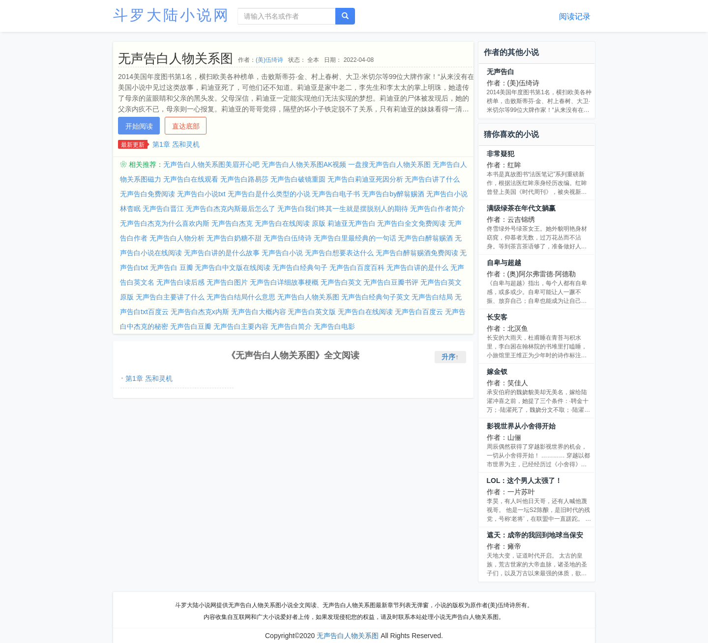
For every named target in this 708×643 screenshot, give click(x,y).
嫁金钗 (497, 371)
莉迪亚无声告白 (351, 223)
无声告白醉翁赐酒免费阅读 (417, 253)
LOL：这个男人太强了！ (524, 480)
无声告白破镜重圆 (297, 179)
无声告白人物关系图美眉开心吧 (211, 164)
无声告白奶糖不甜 (234, 238)
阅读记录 (574, 16)
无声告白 (500, 72)
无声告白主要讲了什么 (170, 297)
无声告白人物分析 (177, 238)
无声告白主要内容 (240, 326)
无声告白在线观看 (190, 179)
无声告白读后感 (180, 282)
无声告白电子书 (336, 194)
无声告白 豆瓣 (171, 267)
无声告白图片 (227, 282)
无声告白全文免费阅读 (411, 223)
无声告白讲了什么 (432, 179)
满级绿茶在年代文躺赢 (521, 208)
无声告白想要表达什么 (339, 253)
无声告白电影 (334, 326)
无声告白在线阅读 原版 (290, 223)
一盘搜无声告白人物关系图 (389, 164)
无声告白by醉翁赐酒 (393, 194)
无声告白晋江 (163, 209)
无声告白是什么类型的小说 (269, 194)
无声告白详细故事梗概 (284, 282)
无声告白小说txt (201, 194)
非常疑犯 (500, 154)
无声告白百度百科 (356, 267)
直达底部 (186, 126)
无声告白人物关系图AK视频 (304, 164)
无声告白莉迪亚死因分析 (365, 179)
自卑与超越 (504, 263)
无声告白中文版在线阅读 (232, 267)
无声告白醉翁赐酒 (425, 238)
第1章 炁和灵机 (176, 144)
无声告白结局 (432, 297)
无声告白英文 (341, 282)
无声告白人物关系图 (308, 297)
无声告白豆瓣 (190, 326)
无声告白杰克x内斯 (200, 312)
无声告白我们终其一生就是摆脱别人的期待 (342, 209)
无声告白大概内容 (258, 312)
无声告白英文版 (312, 312)
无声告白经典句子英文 (375, 297)
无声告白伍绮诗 (288, 238)
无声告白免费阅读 (147, 194)
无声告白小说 (282, 253)
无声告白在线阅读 (365, 312)
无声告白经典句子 (299, 267)
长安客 (497, 317)
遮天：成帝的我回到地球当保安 (535, 535)
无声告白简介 (291, 326)
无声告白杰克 (232, 223)
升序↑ (450, 357)
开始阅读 (139, 126)
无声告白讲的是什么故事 (222, 253)
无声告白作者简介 (437, 209)
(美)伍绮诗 (269, 59)
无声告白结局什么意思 (240, 297)
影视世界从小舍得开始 (521, 426)
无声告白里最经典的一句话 (355, 238)
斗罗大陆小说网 (171, 15)
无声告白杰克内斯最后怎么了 (230, 209)
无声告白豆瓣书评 (390, 282)
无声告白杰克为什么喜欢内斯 (164, 223)
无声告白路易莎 (244, 179)
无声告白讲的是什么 (417, 267)
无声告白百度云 (419, 312)
